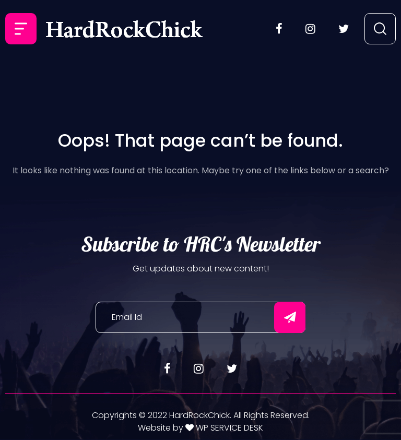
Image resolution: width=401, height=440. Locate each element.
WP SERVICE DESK (228, 428)
